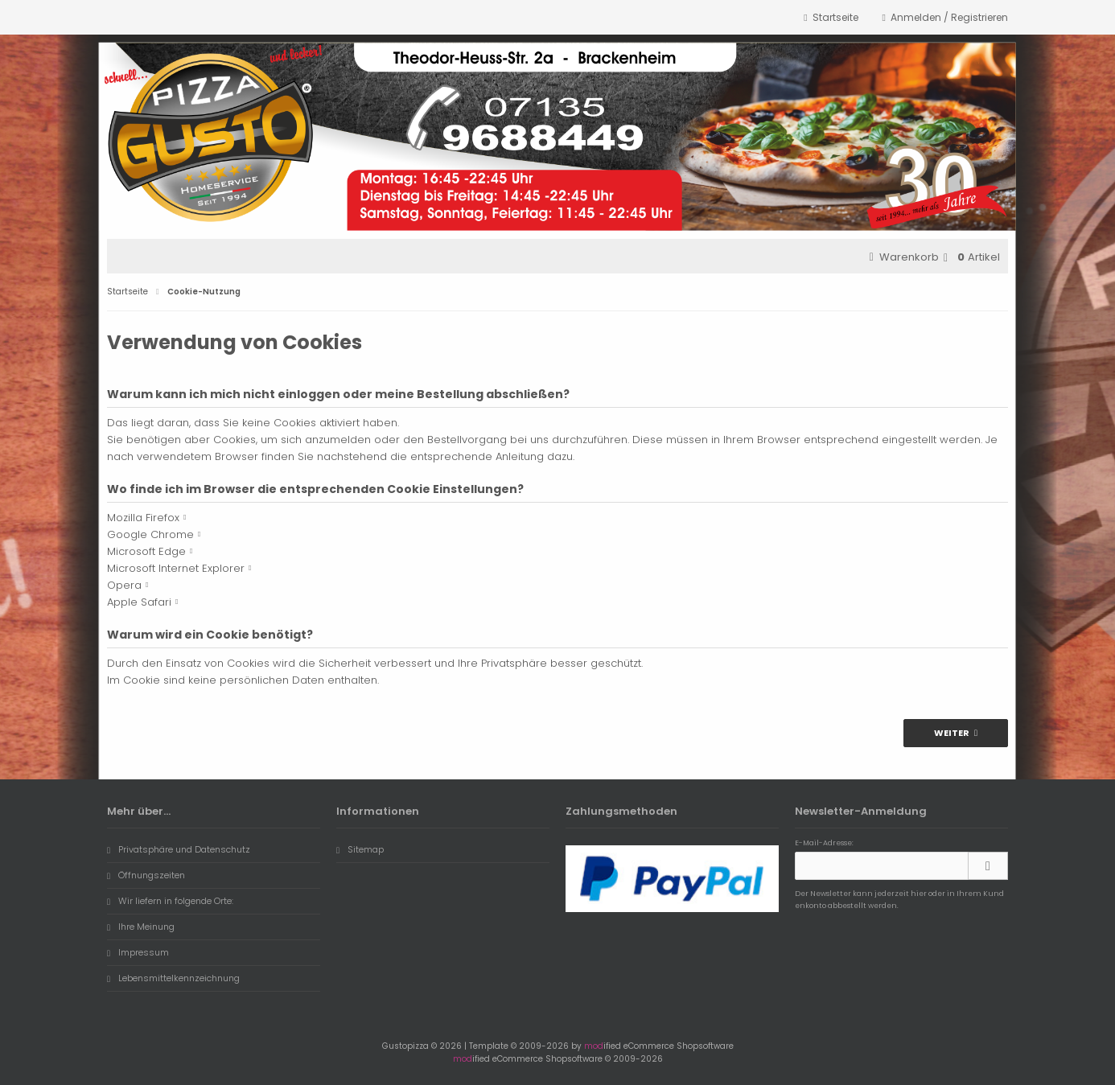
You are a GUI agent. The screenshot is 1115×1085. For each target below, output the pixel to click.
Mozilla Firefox (143, 517)
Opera (124, 585)
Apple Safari (139, 602)
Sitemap (360, 849)
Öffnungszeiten (146, 875)
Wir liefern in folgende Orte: (170, 900)
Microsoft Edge (146, 551)
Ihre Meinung (141, 926)
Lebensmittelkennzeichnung (173, 978)
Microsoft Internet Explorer (176, 568)
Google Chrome (150, 534)
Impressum (138, 952)
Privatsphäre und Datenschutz (178, 849)
